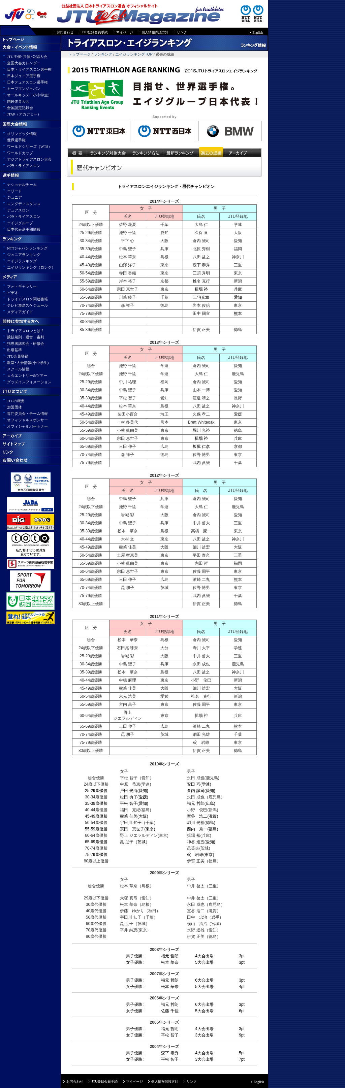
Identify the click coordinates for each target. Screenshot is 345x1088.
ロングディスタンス (23, 204)
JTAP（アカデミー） (24, 114)
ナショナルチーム (22, 185)
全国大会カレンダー (23, 63)
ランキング (103, 54)
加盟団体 (14, 407)
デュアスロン (18, 210)
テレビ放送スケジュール (27, 305)
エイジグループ (20, 223)
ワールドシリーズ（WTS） (29, 146)
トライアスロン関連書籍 (27, 299)
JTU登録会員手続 (95, 32)
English (258, 32)
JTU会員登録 (17, 356)
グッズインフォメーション (29, 382)
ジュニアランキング (23, 255)
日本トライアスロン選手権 (29, 69)
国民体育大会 (18, 101)
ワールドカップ (20, 153)
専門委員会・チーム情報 (27, 413)
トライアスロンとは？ (25, 331)
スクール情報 (18, 369)
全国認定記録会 (20, 108)
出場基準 (14, 350)
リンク (182, 32)
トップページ (76, 54)
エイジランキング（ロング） (31, 267)
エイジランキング (22, 261)
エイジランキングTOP (134, 54)
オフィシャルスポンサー (27, 420)
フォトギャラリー (22, 286)
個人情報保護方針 (155, 32)
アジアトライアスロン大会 (29, 159)
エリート (14, 191)
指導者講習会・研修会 (25, 343)
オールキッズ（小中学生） (29, 95)
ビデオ (12, 293)
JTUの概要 (16, 401)
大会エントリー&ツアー (27, 375)
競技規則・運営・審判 (25, 337)
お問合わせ (65, 32)
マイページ (124, 32)
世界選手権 (16, 140)
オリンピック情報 (22, 134)
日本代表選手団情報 (23, 229)
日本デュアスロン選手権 (27, 82)
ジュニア (14, 197)
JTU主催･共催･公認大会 (27, 57)
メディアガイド (20, 312)
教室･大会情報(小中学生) (28, 363)
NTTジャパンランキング (27, 248)
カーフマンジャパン (23, 89)
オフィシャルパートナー (27, 426)
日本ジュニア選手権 (23, 76)
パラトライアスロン (23, 166)
